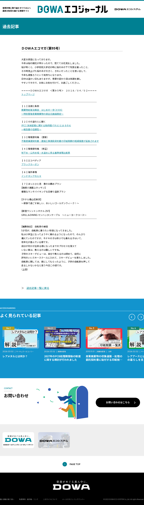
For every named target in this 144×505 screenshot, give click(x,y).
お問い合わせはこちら (118, 402)
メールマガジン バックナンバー (73, 499)
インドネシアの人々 (31, 176)
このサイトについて (50, 499)
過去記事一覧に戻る (37, 288)
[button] (132, 317)
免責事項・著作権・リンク (28, 499)
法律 (109, 351)
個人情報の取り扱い (7, 499)
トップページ (28, 94)
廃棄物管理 (62, 351)
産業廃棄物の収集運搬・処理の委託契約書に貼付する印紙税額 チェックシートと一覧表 (105, 359)
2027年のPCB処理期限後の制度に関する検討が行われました (62, 358)
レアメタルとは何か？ (15, 356)
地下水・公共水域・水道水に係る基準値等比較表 (45, 152)
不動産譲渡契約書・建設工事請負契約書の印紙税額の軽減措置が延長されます (60, 141)
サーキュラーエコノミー (25, 351)
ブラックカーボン (30, 164)
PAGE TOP (75, 464)
